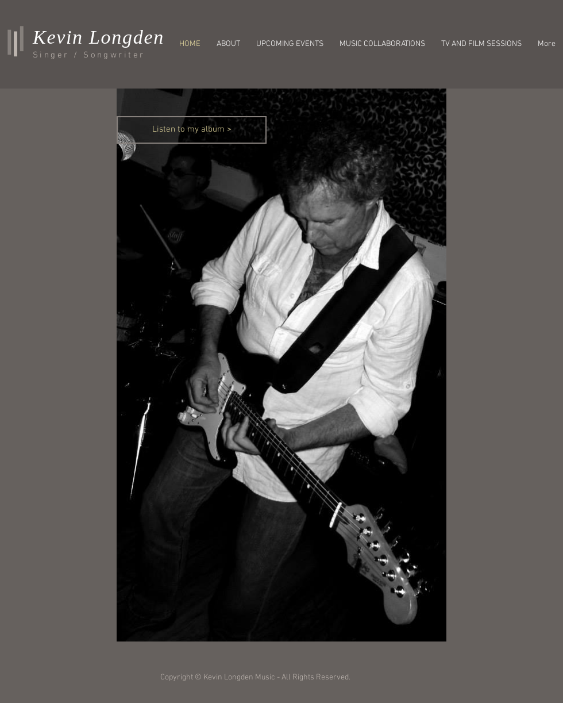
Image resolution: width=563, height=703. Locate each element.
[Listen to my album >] (192, 130)
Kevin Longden (98, 37)
